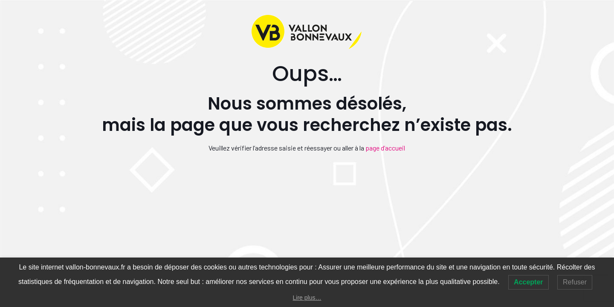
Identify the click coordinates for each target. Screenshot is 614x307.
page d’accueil (385, 148)
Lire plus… (307, 297)
